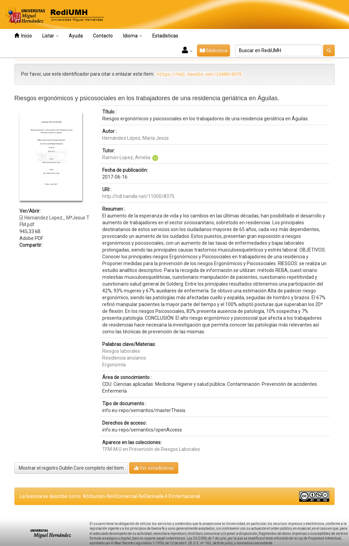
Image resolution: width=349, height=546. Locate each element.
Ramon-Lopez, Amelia (126, 157)
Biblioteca (213, 50)
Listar (50, 36)
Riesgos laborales (121, 351)
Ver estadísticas (154, 468)
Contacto (103, 36)
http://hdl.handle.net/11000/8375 (138, 196)
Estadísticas (165, 36)
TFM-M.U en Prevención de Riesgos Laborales (151, 449)
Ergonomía (114, 364)
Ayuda (76, 36)
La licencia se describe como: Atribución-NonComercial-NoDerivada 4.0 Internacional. (110, 496)
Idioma (132, 36)
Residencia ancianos (124, 358)
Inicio (23, 36)
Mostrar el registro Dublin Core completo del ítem (71, 468)
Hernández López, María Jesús (135, 138)
